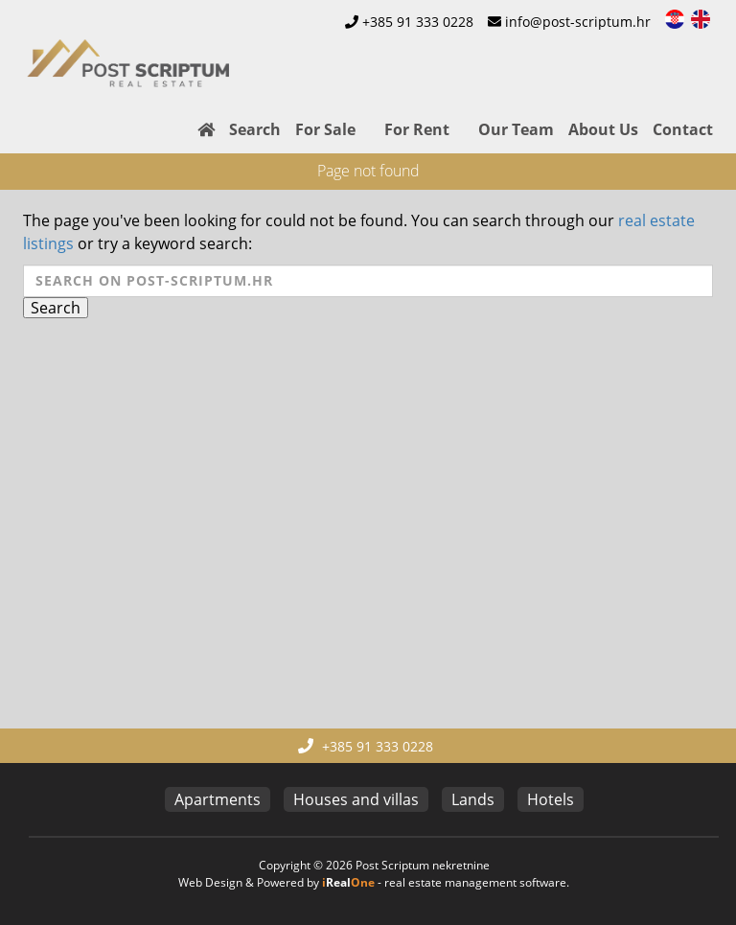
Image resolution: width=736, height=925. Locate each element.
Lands (472, 799)
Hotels (550, 799)
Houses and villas (356, 799)
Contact (683, 129)
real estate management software (475, 882)
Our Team (516, 129)
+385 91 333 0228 (417, 21)
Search (255, 129)
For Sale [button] (325, 129)
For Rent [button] (416, 129)
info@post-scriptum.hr (578, 21)
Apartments (217, 799)
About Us (603, 129)
